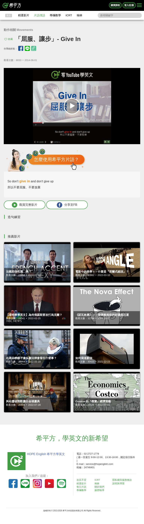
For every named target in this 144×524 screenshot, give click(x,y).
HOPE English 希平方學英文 (46, 454)
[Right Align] (139, 5)
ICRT (69, 15)
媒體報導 (99, 490)
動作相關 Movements (18, 29)
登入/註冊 (129, 5)
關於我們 (99, 486)
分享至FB (67, 205)
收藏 (10, 39)
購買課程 (115, 5)
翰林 (79, 15)
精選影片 (23, 15)
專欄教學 (55, 15)
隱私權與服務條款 (122, 480)
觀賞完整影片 (24, 205)
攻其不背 (81, 480)
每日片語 (81, 486)
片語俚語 (39, 15)
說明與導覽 (118, 483)
